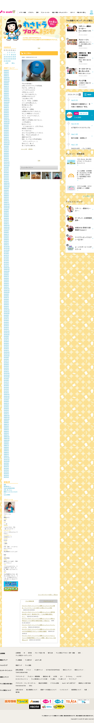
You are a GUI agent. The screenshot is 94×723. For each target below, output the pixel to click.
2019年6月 (6, 214)
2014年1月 (6, 329)
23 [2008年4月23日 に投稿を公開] (9, 58)
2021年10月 (6, 165)
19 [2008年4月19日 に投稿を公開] (15, 56)
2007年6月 (6, 468)
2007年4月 (6, 471)
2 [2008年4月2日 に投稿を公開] (9, 52)
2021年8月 (6, 169)
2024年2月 (6, 116)
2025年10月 (6, 81)
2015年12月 (6, 288)
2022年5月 (6, 153)
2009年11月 (6, 417)
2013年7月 (6, 339)
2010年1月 (6, 413)
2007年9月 (6, 463)
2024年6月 (6, 109)
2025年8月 (6, 84)
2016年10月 (6, 271)
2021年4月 (6, 176)
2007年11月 (6, 459)
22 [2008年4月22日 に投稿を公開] (8, 58)
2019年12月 (6, 204)
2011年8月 (6, 380)
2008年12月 (6, 436)
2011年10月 (6, 376)
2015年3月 (6, 304)
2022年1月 (6, 160)
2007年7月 (6, 466)
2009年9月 (6, 420)
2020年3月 (6, 198)
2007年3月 (6, 473)
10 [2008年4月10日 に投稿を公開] (11, 54)
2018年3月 (6, 241)
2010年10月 (6, 397)
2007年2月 (6, 475)
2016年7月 (6, 276)
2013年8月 (6, 338)
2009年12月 (6, 415)
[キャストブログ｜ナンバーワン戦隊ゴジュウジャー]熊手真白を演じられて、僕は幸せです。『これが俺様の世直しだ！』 (38, 614)
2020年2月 (6, 200)
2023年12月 (6, 119)
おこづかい (27, 53)
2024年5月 (6, 110)
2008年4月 (6, 450)
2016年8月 (6, 274)
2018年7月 (6, 234)
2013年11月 (6, 332)
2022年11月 (6, 142)
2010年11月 (6, 396)
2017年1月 (6, 265)
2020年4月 (6, 197)
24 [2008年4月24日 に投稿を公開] (11, 58)
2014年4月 (6, 323)
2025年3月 (6, 93)
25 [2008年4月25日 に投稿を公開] (13, 58)
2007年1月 (6, 477)
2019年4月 (6, 218)
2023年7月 (6, 128)
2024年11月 (6, 100)
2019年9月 (6, 209)
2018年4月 (6, 239)
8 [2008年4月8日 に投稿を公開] (7, 54)
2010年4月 (6, 408)
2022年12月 (6, 140)
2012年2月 (6, 369)
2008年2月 (6, 454)
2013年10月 (6, 334)
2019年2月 (6, 221)
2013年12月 (6, 331)
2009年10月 (6, 419)
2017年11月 (6, 248)
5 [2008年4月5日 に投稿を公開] (14, 52)
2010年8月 (6, 401)
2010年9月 (6, 399)
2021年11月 (6, 163)
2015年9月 (6, 294)
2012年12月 (6, 352)
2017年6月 (6, 257)
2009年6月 (6, 426)
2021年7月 (6, 170)
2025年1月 (6, 96)
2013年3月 (6, 346)
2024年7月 (6, 107)
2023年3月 (6, 135)
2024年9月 (6, 103)
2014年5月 (6, 322)
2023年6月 (6, 130)
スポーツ (72, 12)
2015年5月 (6, 301)
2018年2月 (6, 243)
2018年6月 (6, 235)
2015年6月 (6, 299)
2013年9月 (6, 336)
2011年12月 (6, 373)
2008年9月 (6, 441)
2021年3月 (6, 177)
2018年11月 (6, 227)
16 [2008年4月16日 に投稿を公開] (9, 56)
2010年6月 (6, 404)
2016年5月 (6, 279)
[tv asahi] (8, 12)
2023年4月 (6, 133)
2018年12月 (6, 225)
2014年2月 (6, 327)
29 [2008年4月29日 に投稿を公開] (8, 61)
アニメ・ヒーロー (45, 12)
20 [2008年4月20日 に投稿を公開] (4, 58)
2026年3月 (6, 72)
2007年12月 (6, 457)
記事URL (30, 149)
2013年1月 (6, 350)
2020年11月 (6, 184)
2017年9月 (6, 251)
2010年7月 (6, 403)
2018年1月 (6, 244)
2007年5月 (6, 470)
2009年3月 (6, 431)
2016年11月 (6, 269)
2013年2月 (6, 348)
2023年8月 (6, 126)
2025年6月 (6, 88)
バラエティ (31, 12)
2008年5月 (6, 448)
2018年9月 (6, 230)
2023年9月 (6, 125)
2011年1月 (6, 392)
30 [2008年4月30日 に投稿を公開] (9, 61)
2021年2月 (6, 179)
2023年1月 (6, 139)
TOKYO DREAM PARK (9, 488)
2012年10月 (6, 355)
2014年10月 (6, 313)
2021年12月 (6, 162)
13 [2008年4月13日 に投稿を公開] (4, 56)
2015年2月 (6, 306)
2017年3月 (6, 262)
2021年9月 (6, 167)
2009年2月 (6, 433)
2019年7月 (6, 213)
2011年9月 (6, 378)
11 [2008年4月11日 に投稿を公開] (13, 54)
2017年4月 (6, 260)
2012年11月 (6, 353)
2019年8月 (6, 211)
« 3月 (6, 63)
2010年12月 (6, 394)
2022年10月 (6, 144)
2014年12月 (6, 309)
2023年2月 (6, 137)
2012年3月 (6, 368)
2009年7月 (6, 424)
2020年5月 (6, 195)
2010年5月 (6, 406)
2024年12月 (6, 98)
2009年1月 (6, 434)
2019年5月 (6, 216)
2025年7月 (6, 86)
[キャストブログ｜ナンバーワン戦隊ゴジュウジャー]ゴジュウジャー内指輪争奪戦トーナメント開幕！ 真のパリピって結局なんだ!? (39, 638)
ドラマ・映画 (22, 12)
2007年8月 (6, 464)
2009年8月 (6, 422)
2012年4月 (6, 366)
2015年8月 (6, 295)
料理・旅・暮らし (81, 12)
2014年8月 (6, 316)
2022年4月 (6, 154)
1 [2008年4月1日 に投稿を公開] (7, 52)
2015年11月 (6, 290)
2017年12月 (6, 246)
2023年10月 (6, 123)
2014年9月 (6, 315)
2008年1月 (6, 456)
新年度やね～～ (7, 486)
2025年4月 (6, 91)
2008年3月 (6, 452)
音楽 (37, 12)
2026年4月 (6, 70)
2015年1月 (6, 308)
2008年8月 (6, 443)
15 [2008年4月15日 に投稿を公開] (8, 56)
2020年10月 (6, 186)
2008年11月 (6, 438)
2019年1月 (6, 223)
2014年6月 (6, 320)
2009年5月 (6, 427)
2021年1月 (6, 181)
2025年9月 (6, 82)
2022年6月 (6, 151)
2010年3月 (6, 410)
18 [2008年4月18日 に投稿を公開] (13, 56)
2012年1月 (6, 371)
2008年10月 (6, 440)
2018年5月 (6, 237)
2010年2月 (6, 412)
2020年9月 (6, 188)
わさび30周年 (7, 494)
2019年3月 (6, 220)
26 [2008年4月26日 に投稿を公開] (15, 58)
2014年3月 (6, 325)
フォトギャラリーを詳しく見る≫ (48, 594)
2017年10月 (6, 250)
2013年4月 (6, 345)
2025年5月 (6, 89)
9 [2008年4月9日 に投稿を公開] (9, 54)
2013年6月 (6, 341)
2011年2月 (6, 390)
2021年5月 (6, 174)
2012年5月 (6, 364)
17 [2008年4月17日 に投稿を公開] (11, 56)
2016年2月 (6, 285)
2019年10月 (6, 207)
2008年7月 (6, 445)
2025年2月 (6, 95)
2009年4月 (6, 429)
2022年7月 (6, 149)
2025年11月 (6, 79)
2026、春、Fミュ (8, 489)
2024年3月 (6, 114)
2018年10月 (6, 228)
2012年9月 (6, 357)
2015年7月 (6, 297)
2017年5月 (6, 258)
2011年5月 (6, 385)
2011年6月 (6, 383)
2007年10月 (6, 461)
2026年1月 (6, 75)
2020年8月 (6, 190)
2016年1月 (6, 287)
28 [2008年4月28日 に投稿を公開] (6, 61)
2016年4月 (6, 281)
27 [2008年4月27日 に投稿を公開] (4, 61)
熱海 (5, 484)
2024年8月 (6, 105)
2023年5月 (6, 132)
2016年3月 (6, 283)
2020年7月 (6, 191)
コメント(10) (24, 149)
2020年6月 (6, 193)
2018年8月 (6, 232)
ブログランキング (48, 601)
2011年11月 (6, 375)
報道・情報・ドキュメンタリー (60, 12)
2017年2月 (6, 264)
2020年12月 (6, 183)
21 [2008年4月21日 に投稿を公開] (6, 58)
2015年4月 (6, 302)
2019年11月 (6, 206)
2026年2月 (6, 73)
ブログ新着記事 (29, 601)
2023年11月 (6, 121)
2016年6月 (6, 278)
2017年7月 (6, 255)
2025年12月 (6, 77)
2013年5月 (6, 343)
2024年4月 (6, 112)
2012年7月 (6, 360)
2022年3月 (6, 156)
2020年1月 (6, 202)
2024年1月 (6, 118)
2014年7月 (6, 318)
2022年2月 (6, 158)
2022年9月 (6, 146)
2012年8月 (6, 359)
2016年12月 (6, 267)
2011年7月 (6, 382)
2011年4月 (6, 387)
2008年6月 (6, 447)
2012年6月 (6, 362)
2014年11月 (6, 311)
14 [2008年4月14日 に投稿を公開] (6, 56)
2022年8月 (6, 147)
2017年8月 (6, 253)
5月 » (13, 63)
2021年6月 (6, 172)
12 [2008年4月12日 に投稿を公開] (15, 54)
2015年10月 (6, 292)
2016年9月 (6, 272)
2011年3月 (6, 389)
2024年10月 (6, 102)
